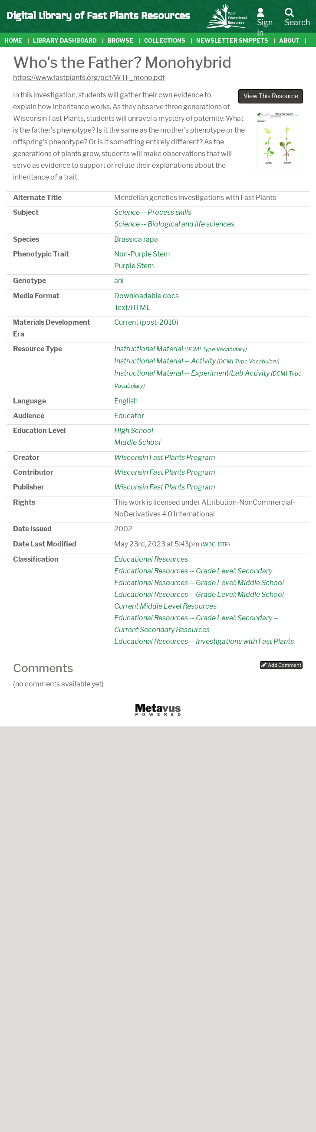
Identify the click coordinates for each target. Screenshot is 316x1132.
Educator (129, 416)
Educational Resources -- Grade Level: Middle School (199, 582)
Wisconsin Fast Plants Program (164, 457)
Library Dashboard (65, 40)
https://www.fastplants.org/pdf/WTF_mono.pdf (89, 77)
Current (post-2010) (146, 322)
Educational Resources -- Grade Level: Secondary (193, 571)
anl (119, 280)
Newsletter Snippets (232, 40)
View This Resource (271, 96)
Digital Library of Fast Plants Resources (98, 14)
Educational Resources (151, 559)
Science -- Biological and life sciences (174, 224)
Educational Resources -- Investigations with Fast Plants (204, 641)
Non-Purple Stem (142, 254)
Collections (164, 40)
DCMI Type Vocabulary (215, 349)
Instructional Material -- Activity (165, 361)
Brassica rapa (136, 239)
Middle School (137, 442)
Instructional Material (148, 349)
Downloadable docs (146, 296)
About (289, 40)
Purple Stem (134, 266)
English (126, 401)
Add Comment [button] (281, 665)
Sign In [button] (265, 22)
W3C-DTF (215, 544)
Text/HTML (132, 307)
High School (133, 430)
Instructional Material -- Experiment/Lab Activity (192, 373)
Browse (120, 40)
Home (13, 40)
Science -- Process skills (152, 212)
